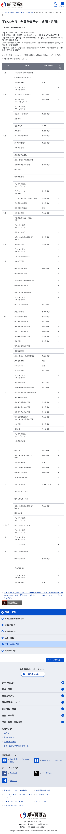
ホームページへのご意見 (13, 805)
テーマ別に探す (33, 682)
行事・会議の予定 (12, 644)
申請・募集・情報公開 (33, 722)
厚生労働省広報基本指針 (14, 619)
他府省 (6, 733)
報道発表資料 (10, 631)
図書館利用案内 (10, 742)
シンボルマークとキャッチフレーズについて (18, 796)
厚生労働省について (33, 702)
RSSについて (41, 801)
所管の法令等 (33, 715)
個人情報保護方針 (43, 790)
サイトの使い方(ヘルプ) (13, 801)
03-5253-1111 (33, 827)
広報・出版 (9, 638)
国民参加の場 (10, 651)
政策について (33, 695)
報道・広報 (33, 689)
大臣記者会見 (10, 625)
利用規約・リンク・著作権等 (15, 790)
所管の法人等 (9, 737)
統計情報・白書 (33, 708)
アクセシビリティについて (46, 795)
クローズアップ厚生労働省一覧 (16, 746)
